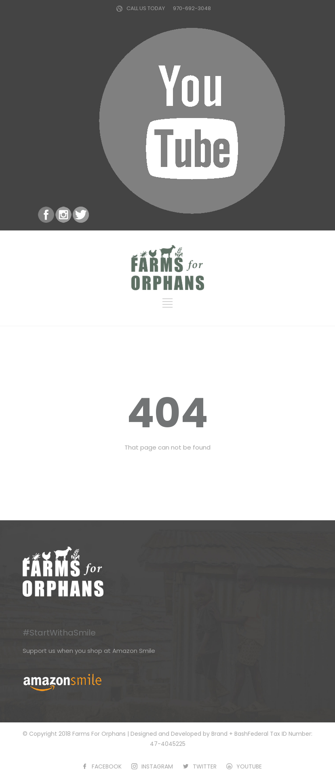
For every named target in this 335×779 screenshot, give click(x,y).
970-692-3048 (192, 8)
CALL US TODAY (145, 8)
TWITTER (205, 766)
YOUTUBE (249, 766)
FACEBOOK (107, 766)
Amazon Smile (133, 650)
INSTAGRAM (157, 766)
